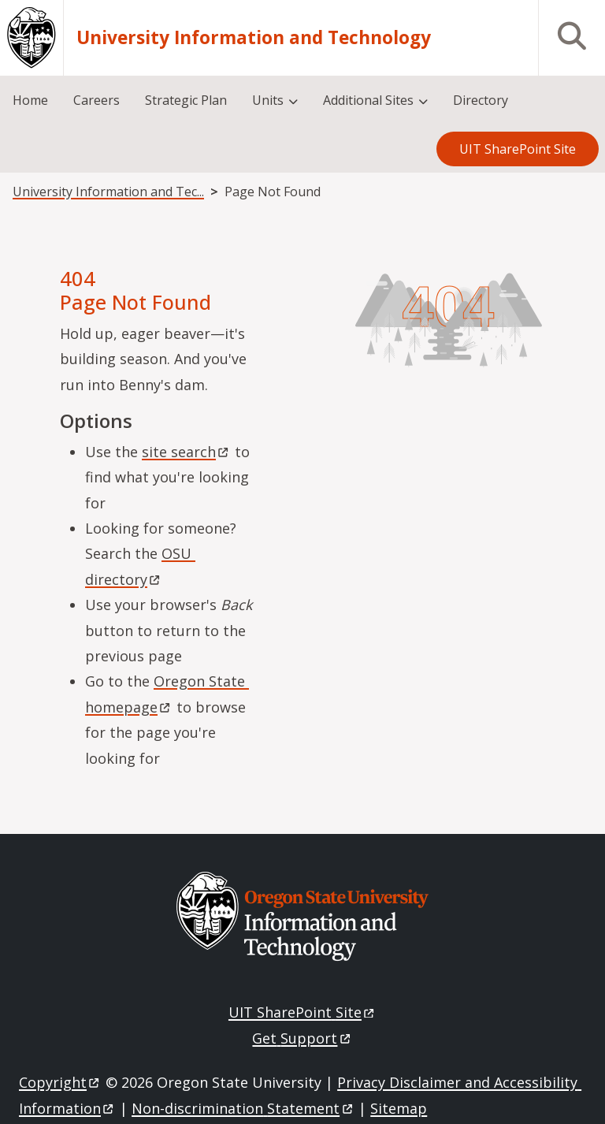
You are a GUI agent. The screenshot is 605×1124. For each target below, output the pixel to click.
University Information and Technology (253, 38)
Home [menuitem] (30, 100)
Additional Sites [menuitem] (368, 100)
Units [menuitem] (268, 100)
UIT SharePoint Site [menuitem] (517, 149)
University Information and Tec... (108, 191)
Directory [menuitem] (480, 100)
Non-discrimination (243, 1108)
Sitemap (398, 1108)
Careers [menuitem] (96, 100)
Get (302, 1038)
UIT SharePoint (302, 1012)
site (186, 451)
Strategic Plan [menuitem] (186, 100)
